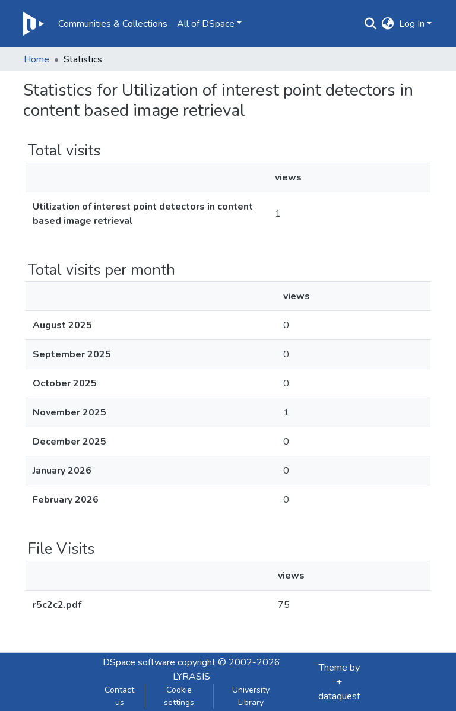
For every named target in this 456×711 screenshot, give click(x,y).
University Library (251, 696)
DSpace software (139, 662)
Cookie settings (179, 696)
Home (36, 59)
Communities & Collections (112, 23)
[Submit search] (370, 24)
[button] (388, 24)
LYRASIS (191, 676)
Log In (412, 23)
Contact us (119, 696)
